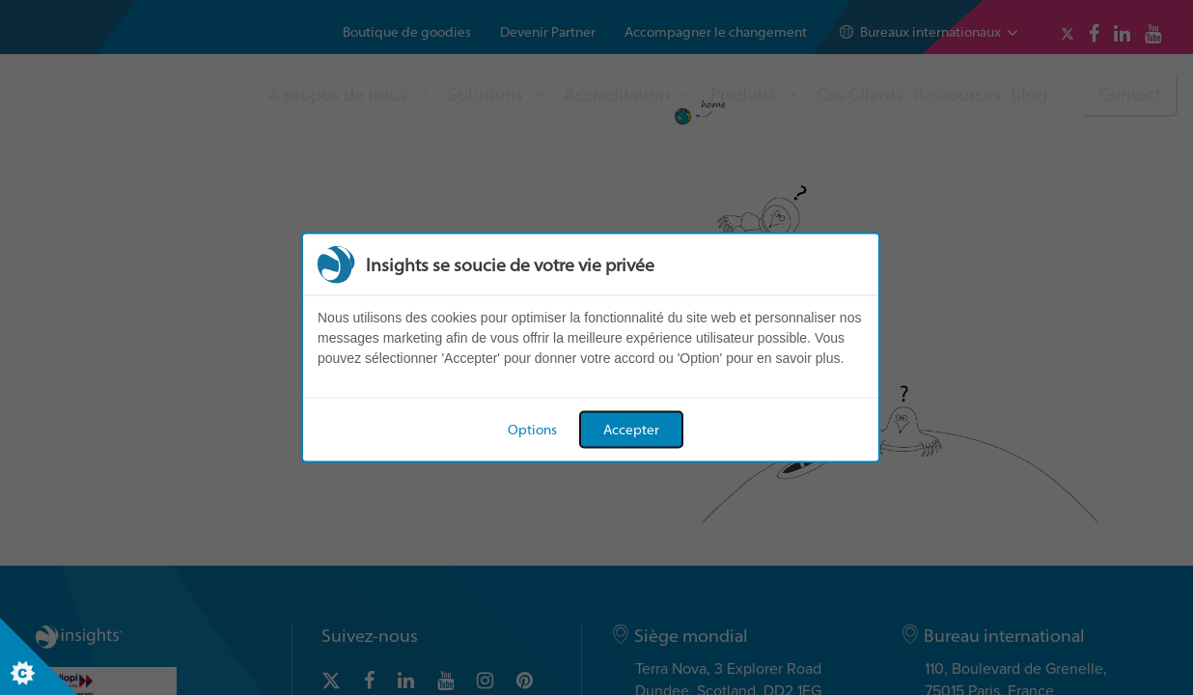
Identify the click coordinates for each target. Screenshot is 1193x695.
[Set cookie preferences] (38, 656)
